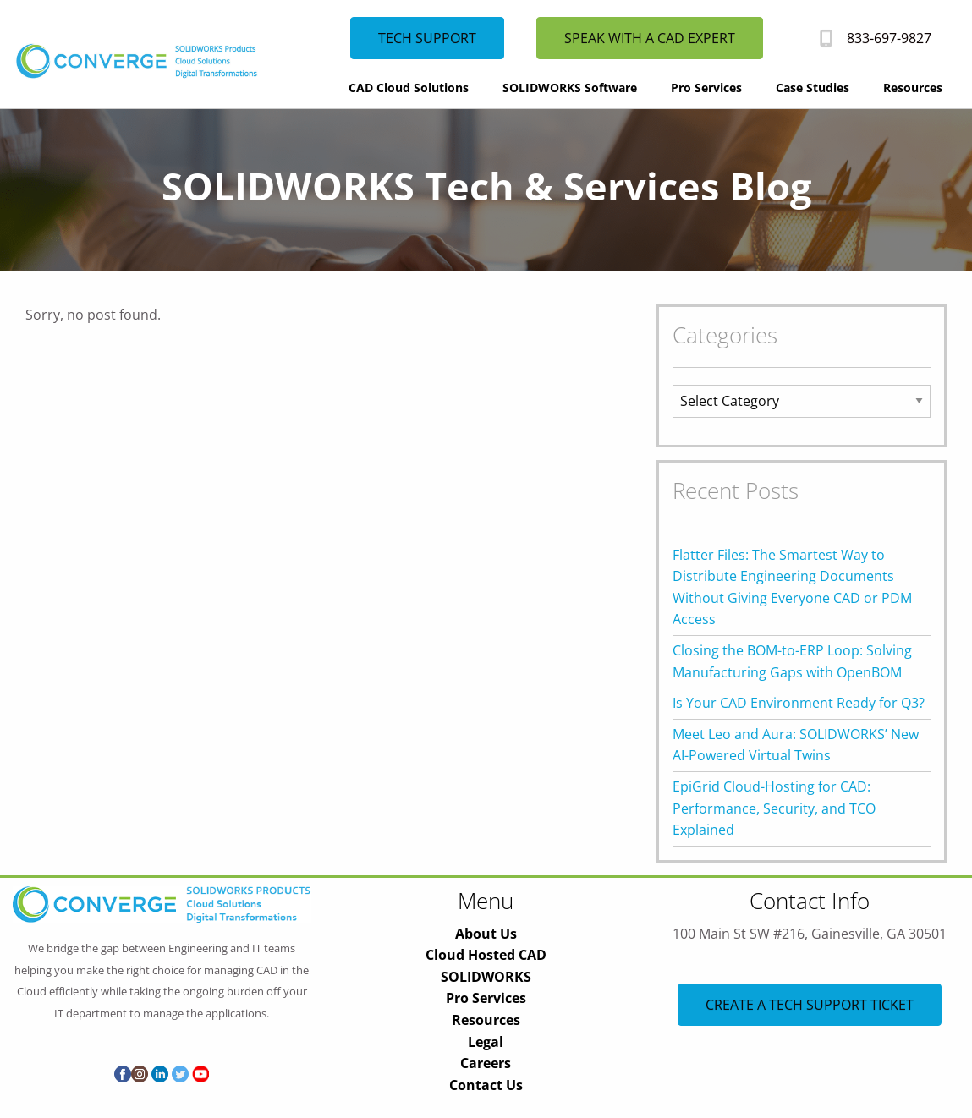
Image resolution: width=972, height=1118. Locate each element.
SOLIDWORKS (486, 976)
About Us (486, 933)
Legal (485, 1042)
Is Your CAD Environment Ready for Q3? (799, 702)
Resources (912, 87)
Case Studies (812, 87)
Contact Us (486, 1085)
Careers (485, 1063)
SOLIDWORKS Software (569, 87)
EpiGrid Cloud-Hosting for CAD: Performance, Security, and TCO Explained (774, 808)
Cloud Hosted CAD (486, 954)
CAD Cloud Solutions (409, 87)
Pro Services (706, 87)
